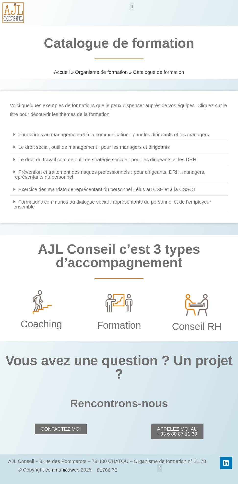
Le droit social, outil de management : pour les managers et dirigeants (94, 147)
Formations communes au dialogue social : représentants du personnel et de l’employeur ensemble (112, 204)
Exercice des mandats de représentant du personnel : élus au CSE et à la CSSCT (107, 189)
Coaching (41, 324)
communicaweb (62, 469)
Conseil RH (196, 326)
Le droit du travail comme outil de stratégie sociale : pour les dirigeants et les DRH (107, 159)
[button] (132, 6)
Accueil (62, 72)
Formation (119, 325)
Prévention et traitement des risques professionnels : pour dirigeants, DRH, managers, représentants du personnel (109, 174)
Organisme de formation (101, 72)
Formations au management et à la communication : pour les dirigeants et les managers (113, 134)
